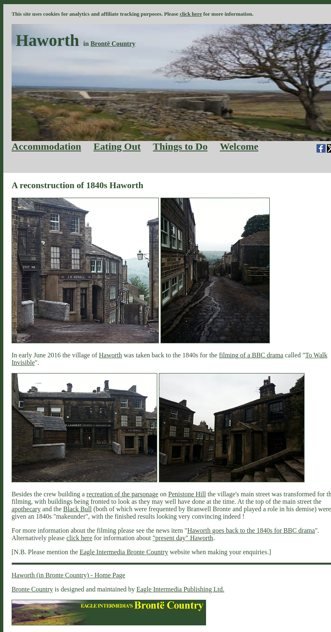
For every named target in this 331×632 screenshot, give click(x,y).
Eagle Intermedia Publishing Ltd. (180, 589)
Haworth (110, 355)
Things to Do (180, 146)
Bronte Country (32, 589)
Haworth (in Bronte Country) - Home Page (68, 575)
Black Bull (77, 508)
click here (191, 14)
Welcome (239, 146)
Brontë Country (113, 43)
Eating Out (117, 146)
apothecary (26, 508)
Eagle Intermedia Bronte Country (123, 551)
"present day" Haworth (183, 537)
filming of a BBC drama (251, 355)
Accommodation (46, 146)
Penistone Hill (187, 494)
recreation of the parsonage (122, 494)
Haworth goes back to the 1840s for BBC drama (251, 530)
